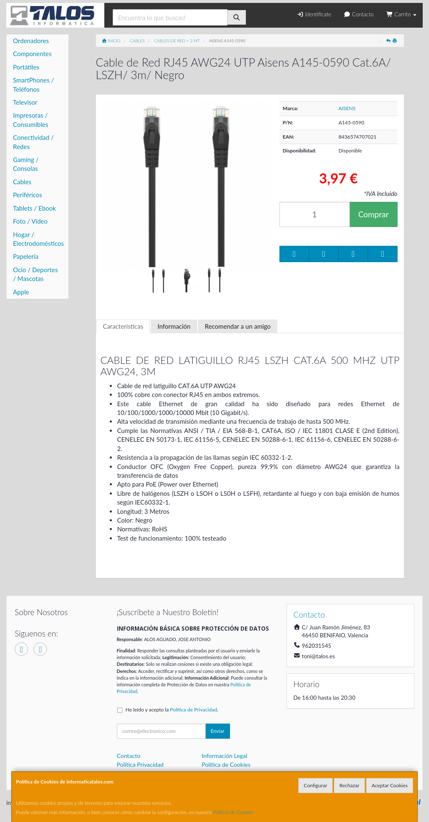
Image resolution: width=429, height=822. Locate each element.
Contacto (359, 14)
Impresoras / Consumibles (30, 119)
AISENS (347, 108)
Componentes (32, 53)
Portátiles (26, 67)
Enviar (218, 731)
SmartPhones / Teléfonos (33, 84)
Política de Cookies (233, 812)
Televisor (25, 102)
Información (174, 326)
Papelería (26, 256)
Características (123, 326)
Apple (21, 292)
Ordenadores (31, 40)
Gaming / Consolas (26, 164)
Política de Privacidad (193, 709)
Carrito (401, 14)
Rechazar (349, 785)
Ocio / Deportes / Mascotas (35, 274)
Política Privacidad (140, 764)
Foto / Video (30, 221)
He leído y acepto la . (172, 709)
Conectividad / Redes (33, 142)
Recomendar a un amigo (238, 326)
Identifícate (314, 14)
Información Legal (224, 755)
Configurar (315, 785)
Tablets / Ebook (34, 208)
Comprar (373, 214)
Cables (22, 182)
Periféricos (27, 194)
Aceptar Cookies (390, 785)
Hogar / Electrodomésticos (38, 239)
